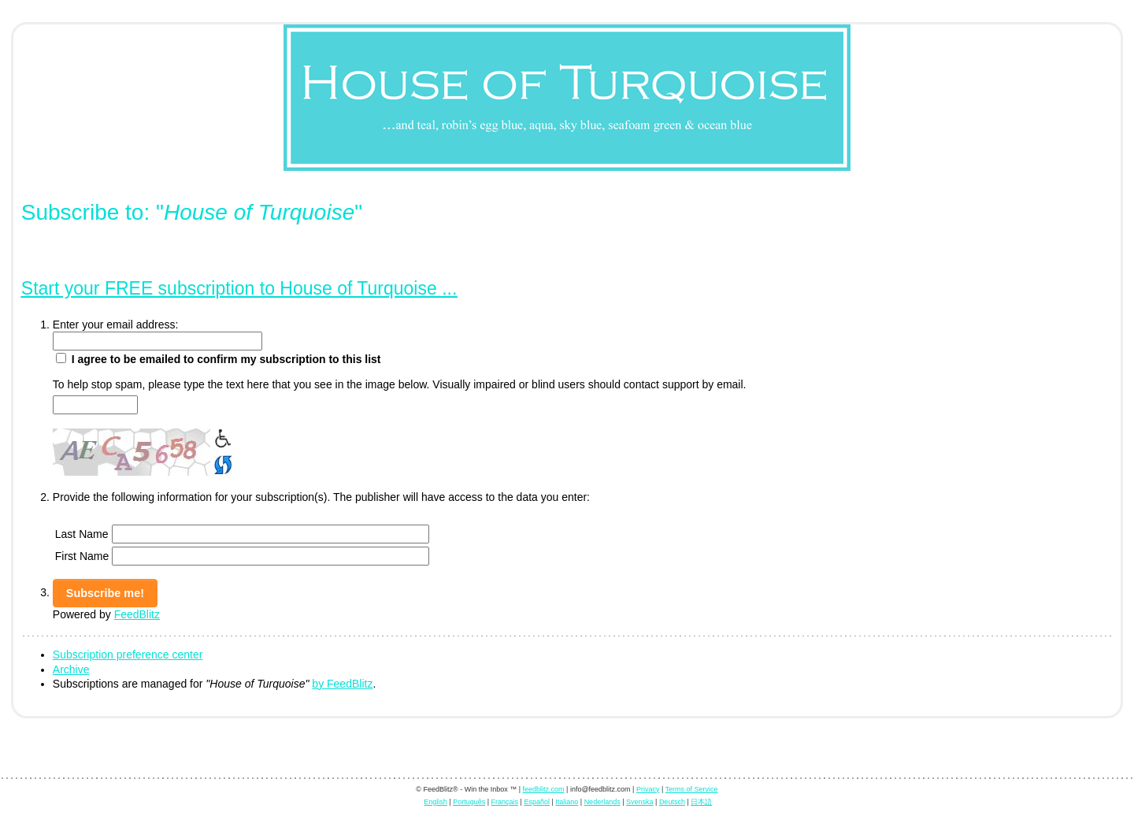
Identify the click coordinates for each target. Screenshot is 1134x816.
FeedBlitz (137, 614)
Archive (71, 669)
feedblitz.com (544, 789)
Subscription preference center (128, 654)
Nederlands (602, 802)
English (435, 802)
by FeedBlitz (342, 683)
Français (505, 802)
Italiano (566, 802)
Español (537, 802)
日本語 (701, 802)
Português (469, 802)
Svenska (640, 802)
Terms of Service (691, 789)
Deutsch (672, 802)
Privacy (648, 789)
